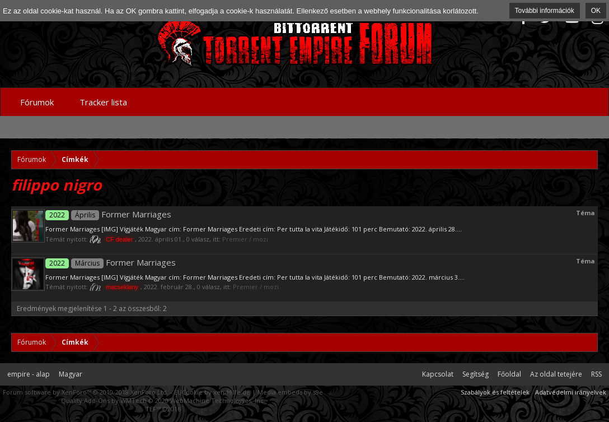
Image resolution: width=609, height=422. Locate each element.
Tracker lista (103, 102)
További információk (544, 11)
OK (596, 11)
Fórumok (37, 102)
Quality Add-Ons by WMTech (163, 400)
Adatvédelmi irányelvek (570, 392)
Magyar (70, 374)
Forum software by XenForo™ (85, 392)
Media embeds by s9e (290, 392)
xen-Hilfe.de (231, 392)
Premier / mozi (245, 239)
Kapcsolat (437, 374)
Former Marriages (108, 214)
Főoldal (509, 374)
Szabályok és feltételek (495, 392)
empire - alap (28, 374)
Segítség (475, 374)
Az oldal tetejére (556, 374)
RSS (596, 374)
